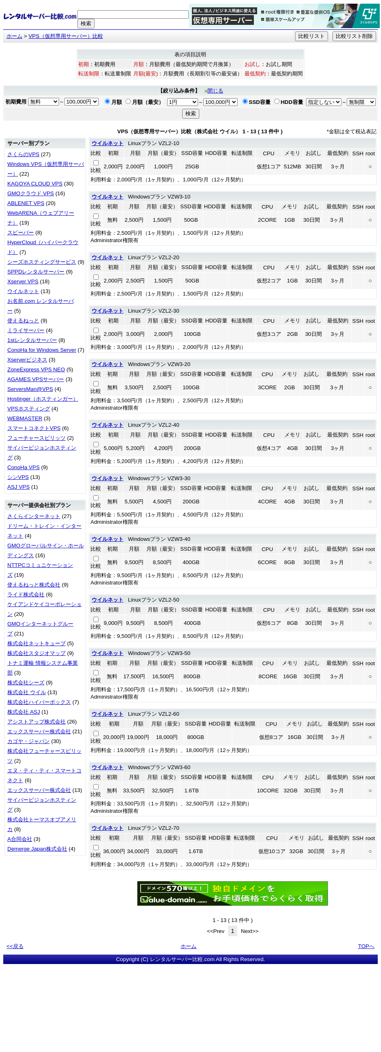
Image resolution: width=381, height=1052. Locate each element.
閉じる (214, 91)
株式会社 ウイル (26, 692)
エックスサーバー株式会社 (39, 731)
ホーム (14, 36)
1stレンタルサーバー (32, 340)
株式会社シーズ (25, 682)
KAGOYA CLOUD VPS (34, 184)
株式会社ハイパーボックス (39, 702)
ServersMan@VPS (30, 389)
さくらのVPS (23, 154)
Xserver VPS (22, 281)
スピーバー (20, 232)
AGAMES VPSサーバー (35, 379)
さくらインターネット (33, 516)
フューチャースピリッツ (36, 438)
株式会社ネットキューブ (36, 643)
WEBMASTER (24, 418)
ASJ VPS (18, 487)
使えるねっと (23, 321)
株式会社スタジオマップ (36, 653)
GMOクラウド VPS (30, 193)
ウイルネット (23, 291)
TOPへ (366, 946)
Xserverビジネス (27, 360)
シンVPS (18, 477)
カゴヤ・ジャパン (28, 741)
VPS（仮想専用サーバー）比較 (66, 36)
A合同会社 (19, 839)
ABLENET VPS (25, 203)
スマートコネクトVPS (34, 428)
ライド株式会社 (25, 594)
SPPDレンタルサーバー (35, 272)
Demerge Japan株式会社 (37, 849)
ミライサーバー (25, 330)
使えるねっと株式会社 (33, 585)
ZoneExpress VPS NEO (36, 369)
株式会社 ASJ (23, 712)
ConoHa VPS (23, 467)
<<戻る (15, 946)
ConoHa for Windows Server (41, 350)
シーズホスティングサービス (41, 262)
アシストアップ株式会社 (36, 722)
